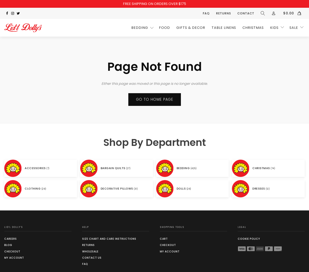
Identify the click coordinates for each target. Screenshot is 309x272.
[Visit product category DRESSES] (268, 188)
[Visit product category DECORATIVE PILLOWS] (116, 188)
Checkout (12, 251)
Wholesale (90, 251)
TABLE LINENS (224, 27)
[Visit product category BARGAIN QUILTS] (116, 168)
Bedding (139, 27)
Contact (245, 13)
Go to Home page (154, 99)
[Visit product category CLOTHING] (40, 188)
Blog (8, 245)
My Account (14, 258)
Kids (274, 27)
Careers (10, 239)
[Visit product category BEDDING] (192, 168)
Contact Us (91, 258)
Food (164, 27)
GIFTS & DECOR (190, 27)
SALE (293, 27)
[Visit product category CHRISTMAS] (268, 168)
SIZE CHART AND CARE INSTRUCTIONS (109, 239)
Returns (223, 13)
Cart (164, 239)
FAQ (206, 13)
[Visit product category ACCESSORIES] (40, 168)
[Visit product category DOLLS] (192, 188)
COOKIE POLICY (249, 239)
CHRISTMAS (253, 27)
